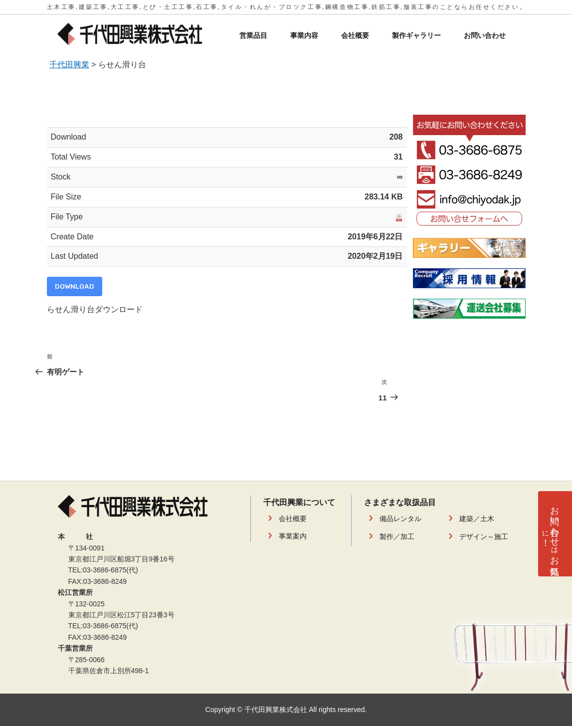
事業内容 (304, 35)
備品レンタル (400, 519)
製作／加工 (397, 537)
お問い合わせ (485, 35)
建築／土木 (476, 519)
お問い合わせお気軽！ (550, 530)
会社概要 (355, 35)
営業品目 (253, 35)
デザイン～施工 (483, 537)
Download (74, 286)
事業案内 (293, 536)
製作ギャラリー (416, 35)
